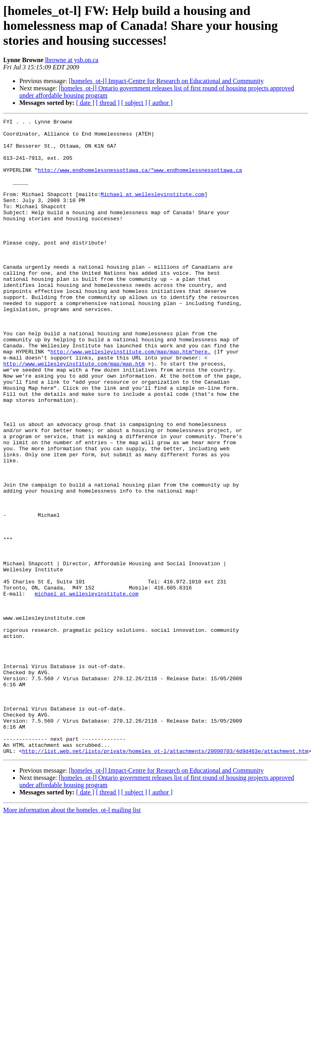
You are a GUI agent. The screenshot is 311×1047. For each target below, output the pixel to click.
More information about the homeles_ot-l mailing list (72, 937)
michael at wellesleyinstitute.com (86, 689)
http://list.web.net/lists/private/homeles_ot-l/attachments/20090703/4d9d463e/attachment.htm (165, 878)
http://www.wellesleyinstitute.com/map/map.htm (74, 413)
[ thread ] (108, 102)
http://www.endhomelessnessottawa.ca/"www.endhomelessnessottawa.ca (140, 180)
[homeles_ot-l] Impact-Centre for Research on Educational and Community (166, 80)
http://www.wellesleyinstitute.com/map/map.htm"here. (130, 398)
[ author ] (161, 102)
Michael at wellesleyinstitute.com (152, 209)
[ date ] (85, 102)
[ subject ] (134, 102)
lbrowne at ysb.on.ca (71, 59)
